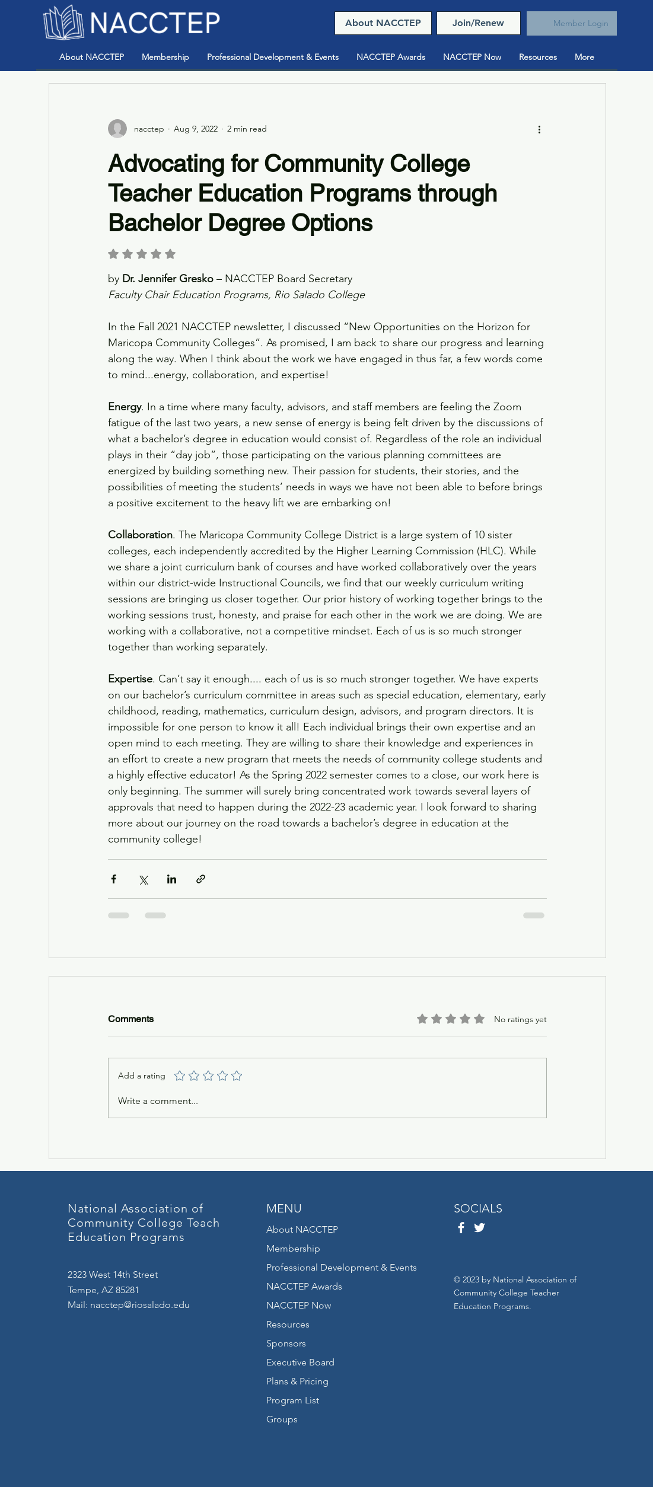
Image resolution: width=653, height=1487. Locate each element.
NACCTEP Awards (304, 1286)
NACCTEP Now (298, 1305)
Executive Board (300, 1362)
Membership (293, 1248)
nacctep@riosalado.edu (140, 1304)
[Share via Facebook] (113, 879)
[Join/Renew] (479, 23)
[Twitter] (479, 1227)
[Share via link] (200, 879)
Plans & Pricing (297, 1381)
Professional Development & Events (341, 1267)
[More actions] (540, 129)
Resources (288, 1324)
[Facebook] (461, 1227)
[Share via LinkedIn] (171, 879)
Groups (282, 1419)
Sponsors (286, 1343)
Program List (292, 1400)
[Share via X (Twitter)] (142, 879)
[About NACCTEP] (383, 23)
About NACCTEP (302, 1229)
